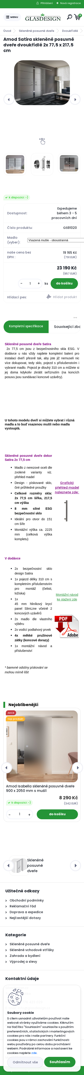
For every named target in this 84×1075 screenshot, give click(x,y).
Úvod (7, 31)
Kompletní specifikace (26, 326)
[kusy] (30, 284)
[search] (69, 17)
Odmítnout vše (25, 1062)
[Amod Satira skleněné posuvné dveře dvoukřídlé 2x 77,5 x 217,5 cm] (42, 82)
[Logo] (43, 17)
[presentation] (9, 99)
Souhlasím (60, 1061)
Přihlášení (47, 3)
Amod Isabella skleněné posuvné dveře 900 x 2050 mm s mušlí (40, 788)
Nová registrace (70, 3)
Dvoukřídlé (70, 31)
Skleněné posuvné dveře (36, 31)
